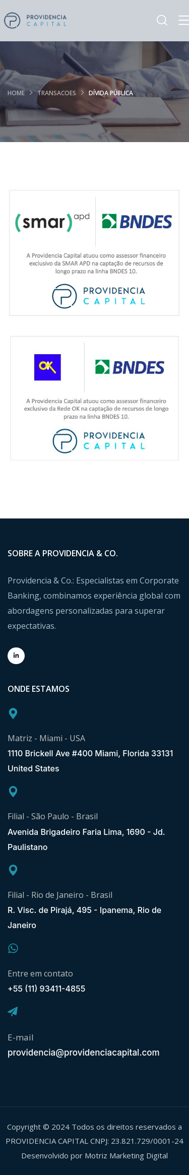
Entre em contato (40, 973)
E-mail (21, 1037)
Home (16, 93)
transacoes (56, 93)
